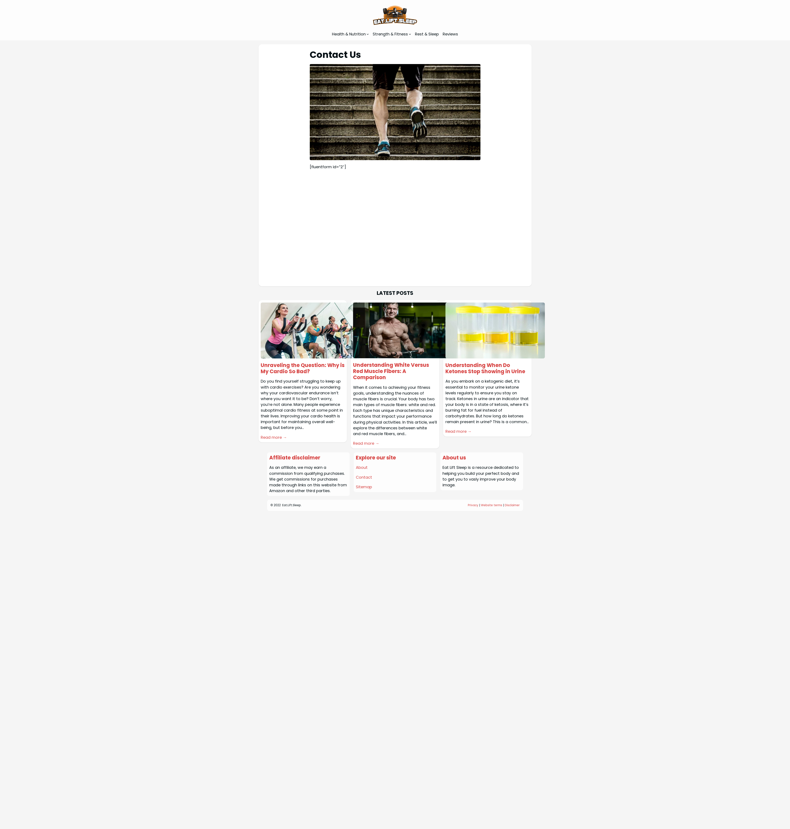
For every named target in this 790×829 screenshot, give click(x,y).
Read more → (274, 437)
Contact (364, 477)
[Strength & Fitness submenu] (410, 34)
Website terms (491, 505)
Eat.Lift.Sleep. (291, 505)
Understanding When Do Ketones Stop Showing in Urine (485, 368)
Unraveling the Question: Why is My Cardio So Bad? (303, 368)
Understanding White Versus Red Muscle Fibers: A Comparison (391, 371)
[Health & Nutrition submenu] (368, 34)
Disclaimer (512, 505)
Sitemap (364, 487)
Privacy (473, 505)
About (362, 467)
